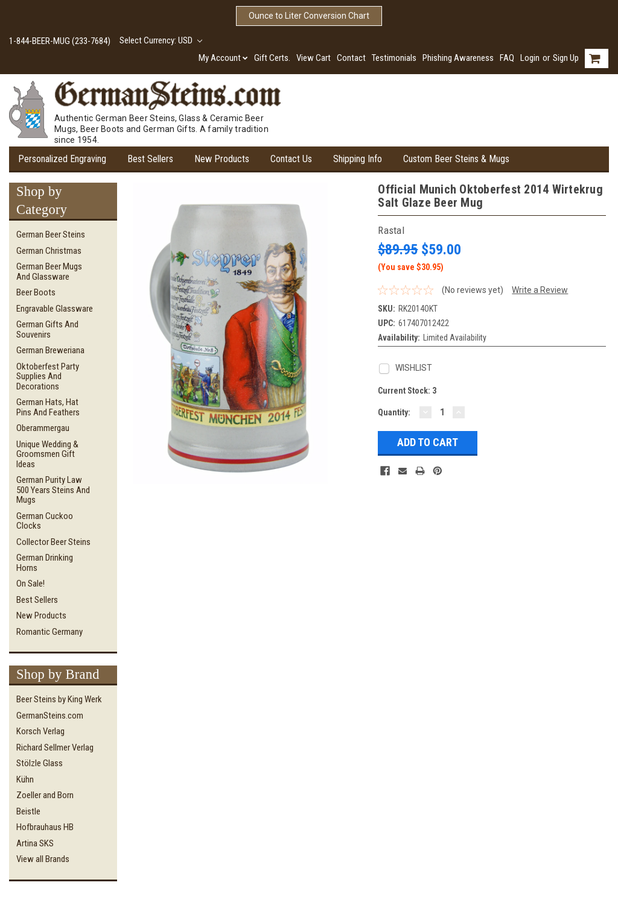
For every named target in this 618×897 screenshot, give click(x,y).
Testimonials (394, 57)
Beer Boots (36, 292)
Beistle (28, 811)
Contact (351, 57)
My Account (223, 57)
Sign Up (566, 57)
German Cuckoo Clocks (44, 521)
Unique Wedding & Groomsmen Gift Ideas (47, 454)
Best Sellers (150, 159)
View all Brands (42, 859)
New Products (221, 159)
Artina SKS (35, 843)
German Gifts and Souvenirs (47, 329)
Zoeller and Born (45, 795)
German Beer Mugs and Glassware (49, 271)
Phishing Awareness (458, 57)
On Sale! (30, 583)
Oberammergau (42, 428)
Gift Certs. (272, 57)
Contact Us (291, 159)
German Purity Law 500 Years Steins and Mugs (53, 489)
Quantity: (394, 412)
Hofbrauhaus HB (45, 827)
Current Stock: (407, 390)
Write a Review (540, 290)
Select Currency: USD (160, 40)
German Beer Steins (50, 234)
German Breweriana (50, 350)
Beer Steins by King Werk (59, 699)
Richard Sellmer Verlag (55, 747)
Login (530, 57)
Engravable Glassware (54, 308)
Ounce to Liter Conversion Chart (309, 15)
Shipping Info (357, 159)
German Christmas (48, 250)
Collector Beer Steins (53, 542)
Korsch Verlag (40, 731)
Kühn (25, 779)
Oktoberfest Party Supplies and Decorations (47, 376)
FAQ (507, 57)
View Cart (313, 57)
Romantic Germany (49, 631)
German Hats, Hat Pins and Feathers (48, 407)
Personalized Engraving (62, 159)
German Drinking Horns (44, 562)
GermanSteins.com (49, 715)
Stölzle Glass (39, 763)
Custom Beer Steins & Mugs (456, 159)
